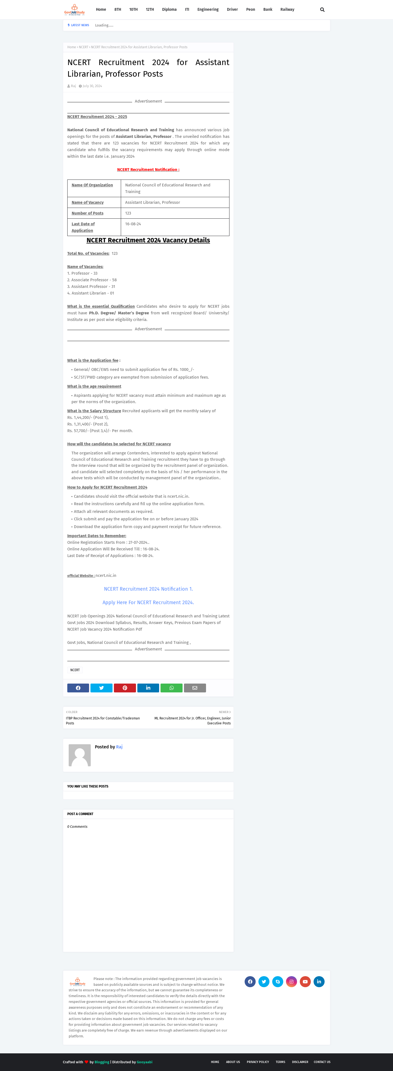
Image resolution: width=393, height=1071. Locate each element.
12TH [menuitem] (150, 9)
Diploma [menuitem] (169, 9)
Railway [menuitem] (287, 9)
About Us (233, 1062)
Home (71, 47)
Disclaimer (300, 1062)
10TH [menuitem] (133, 9)
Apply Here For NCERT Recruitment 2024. (148, 602)
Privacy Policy (258, 1062)
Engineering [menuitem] (208, 9)
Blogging (102, 1062)
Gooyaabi (145, 1062)
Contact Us (322, 1062)
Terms (280, 1062)
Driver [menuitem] (232, 9)
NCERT (83, 47)
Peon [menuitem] (250, 9)
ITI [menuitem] (187, 9)
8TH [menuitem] (117, 9)
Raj (73, 86)
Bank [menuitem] (267, 9)
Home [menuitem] (101, 9)
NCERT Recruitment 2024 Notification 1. (148, 589)
